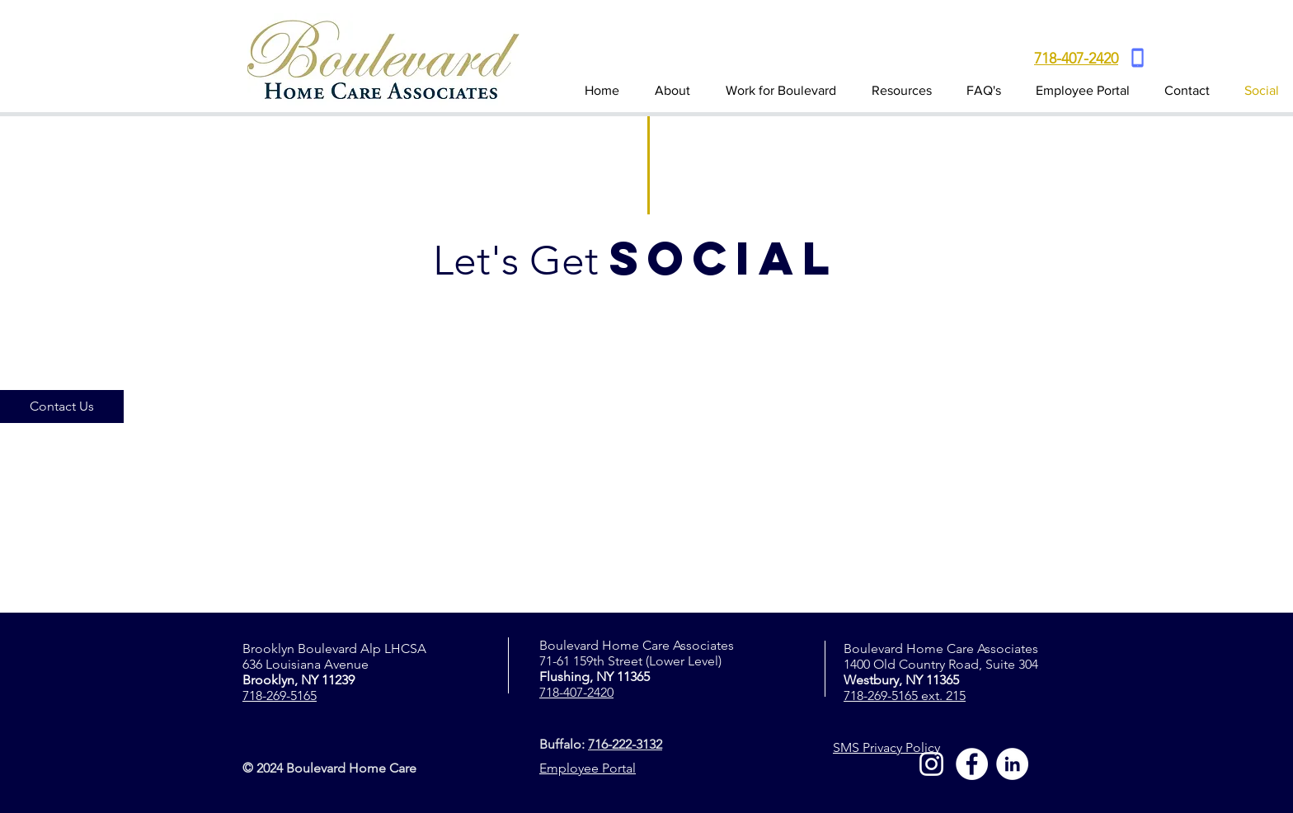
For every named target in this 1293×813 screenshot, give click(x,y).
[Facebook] (972, 764)
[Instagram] (931, 764)
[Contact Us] (62, 406)
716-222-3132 (625, 744)
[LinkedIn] (1012, 764)
